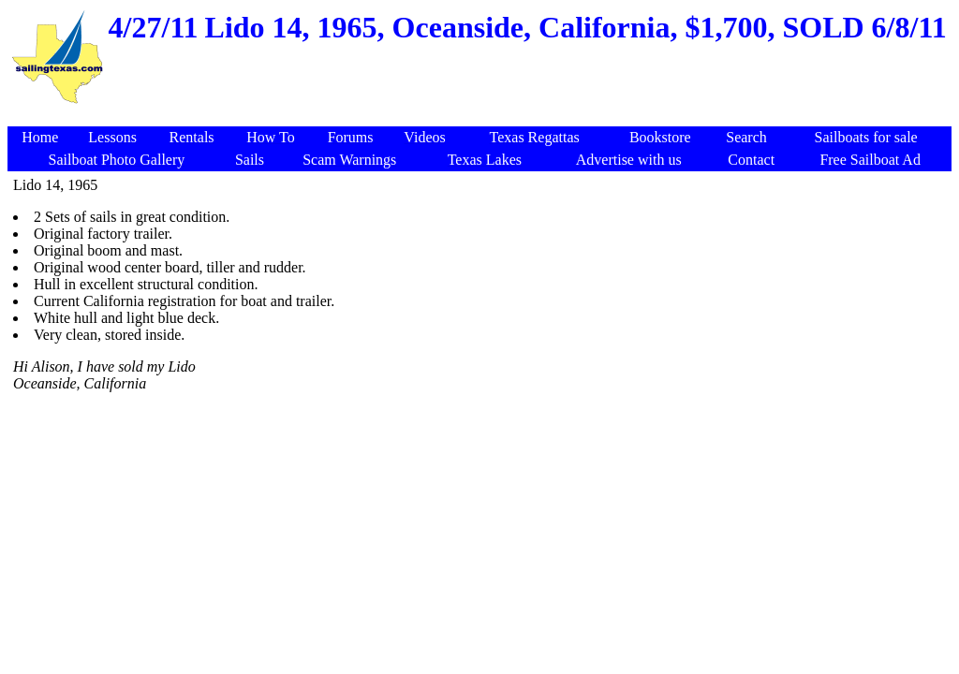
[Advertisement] (482, 117)
